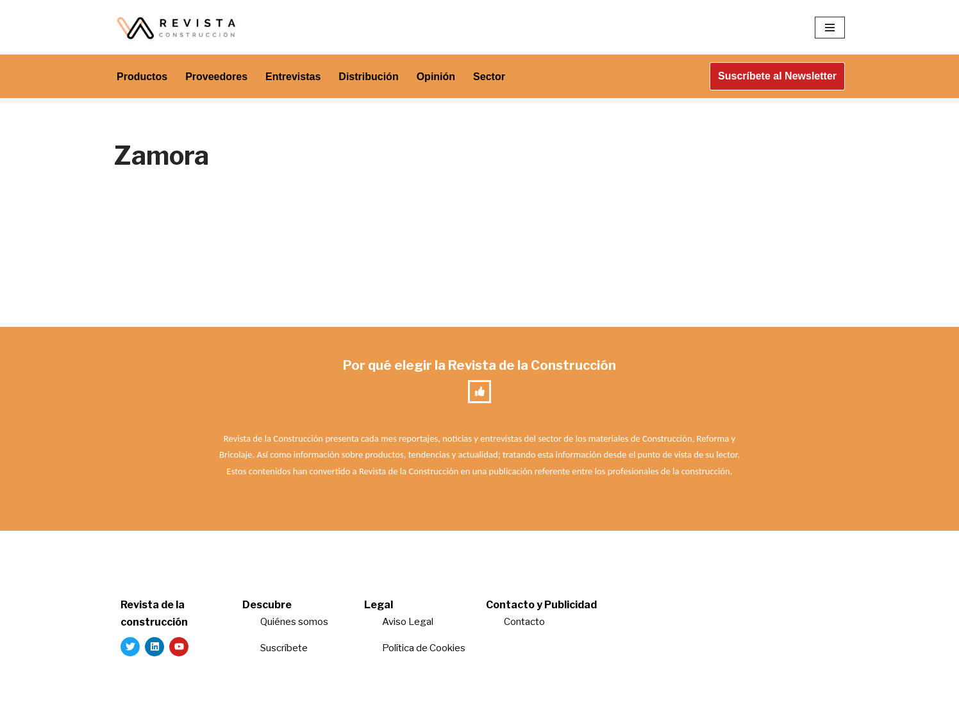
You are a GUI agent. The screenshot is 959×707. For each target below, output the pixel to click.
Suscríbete (285, 648)
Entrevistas (293, 76)
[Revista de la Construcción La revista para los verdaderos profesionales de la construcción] (178, 27)
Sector (489, 76)
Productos (142, 76)
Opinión (436, 76)
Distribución (368, 76)
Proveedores (216, 76)
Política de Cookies (423, 648)
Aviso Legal (407, 622)
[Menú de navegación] (830, 27)
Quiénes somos (294, 622)
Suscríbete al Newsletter (777, 76)
